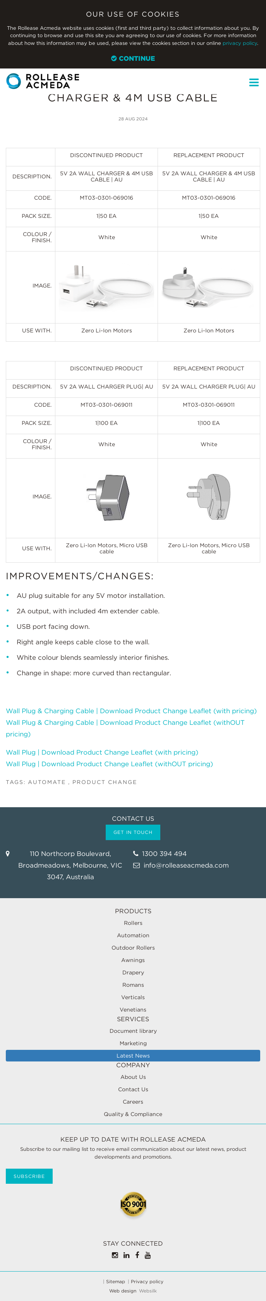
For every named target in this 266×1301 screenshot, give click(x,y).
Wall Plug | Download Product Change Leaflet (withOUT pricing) (109, 764)
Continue (133, 58)
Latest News (133, 1056)
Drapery (133, 972)
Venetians (133, 1010)
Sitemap (115, 1281)
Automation (133, 935)
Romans (133, 985)
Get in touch (133, 832)
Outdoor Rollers (133, 948)
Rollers (133, 923)
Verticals (133, 997)
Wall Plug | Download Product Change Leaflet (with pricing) (102, 752)
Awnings (133, 960)
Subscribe (29, 1176)
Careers (133, 1102)
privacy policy (240, 43)
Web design (122, 1291)
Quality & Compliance (133, 1114)
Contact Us (133, 1089)
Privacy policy (147, 1281)
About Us (133, 1077)
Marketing (133, 1043)
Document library (133, 1031)
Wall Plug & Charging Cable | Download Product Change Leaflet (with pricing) (132, 711)
